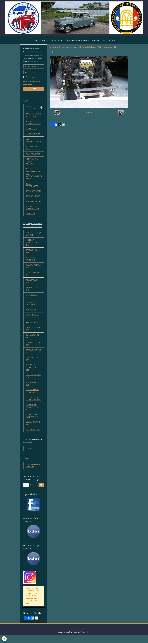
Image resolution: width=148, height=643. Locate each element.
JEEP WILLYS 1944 (33, 328)
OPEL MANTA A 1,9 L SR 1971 (33, 237)
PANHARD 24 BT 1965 (32, 342)
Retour (89, 114)
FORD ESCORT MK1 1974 (31, 382)
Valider (33, 90)
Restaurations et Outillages (84, 48)
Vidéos (28, 456)
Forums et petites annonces (33, 473)
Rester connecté (32, 78)
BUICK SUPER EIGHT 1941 (31, 263)
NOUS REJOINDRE (33, 199)
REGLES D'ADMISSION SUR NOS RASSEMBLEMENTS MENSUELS (34, 176)
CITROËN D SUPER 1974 (33, 357)
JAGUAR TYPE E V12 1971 (33, 293)
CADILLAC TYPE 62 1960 (33, 334)
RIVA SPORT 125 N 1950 (33, 349)
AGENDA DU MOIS (98, 42)
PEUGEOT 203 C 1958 (32, 286)
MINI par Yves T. (105, 48)
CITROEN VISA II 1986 (32, 255)
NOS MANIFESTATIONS (33, 142)
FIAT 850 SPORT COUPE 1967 (32, 397)
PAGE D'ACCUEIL (39, 42)
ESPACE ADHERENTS (55, 42)
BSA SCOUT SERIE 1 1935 (33, 430)
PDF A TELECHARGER (32, 188)
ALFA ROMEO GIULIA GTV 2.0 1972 (32, 414)
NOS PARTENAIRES (33, 194)
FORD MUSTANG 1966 (32, 364)
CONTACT (111, 42)
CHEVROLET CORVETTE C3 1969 (31, 373)
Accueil (53, 48)
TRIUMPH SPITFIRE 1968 (31, 308)
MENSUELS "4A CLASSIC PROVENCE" (32, 163)
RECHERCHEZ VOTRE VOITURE (33, 211)
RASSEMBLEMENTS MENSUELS (78, 42)
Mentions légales (64, 640)
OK (41, 493)
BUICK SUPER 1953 (33, 437)
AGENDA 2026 (31, 131)
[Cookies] (4, 638)
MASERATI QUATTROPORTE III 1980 (33, 246)
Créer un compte (28, 83)
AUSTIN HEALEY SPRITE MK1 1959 (33, 321)
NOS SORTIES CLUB (31, 150)
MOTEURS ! (30, 217)
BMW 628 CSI (31, 315)
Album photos (65, 48)
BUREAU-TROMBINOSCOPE (33, 124)
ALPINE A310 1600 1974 (33, 390)
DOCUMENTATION (33, 205)
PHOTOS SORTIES (33, 156)
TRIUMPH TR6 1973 (32, 301)
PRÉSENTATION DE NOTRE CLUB (33, 116)
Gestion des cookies (82, 640)
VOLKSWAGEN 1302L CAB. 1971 (32, 423)
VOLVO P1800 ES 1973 (32, 278)
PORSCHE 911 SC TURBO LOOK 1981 (33, 405)
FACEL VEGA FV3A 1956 (33, 270)
